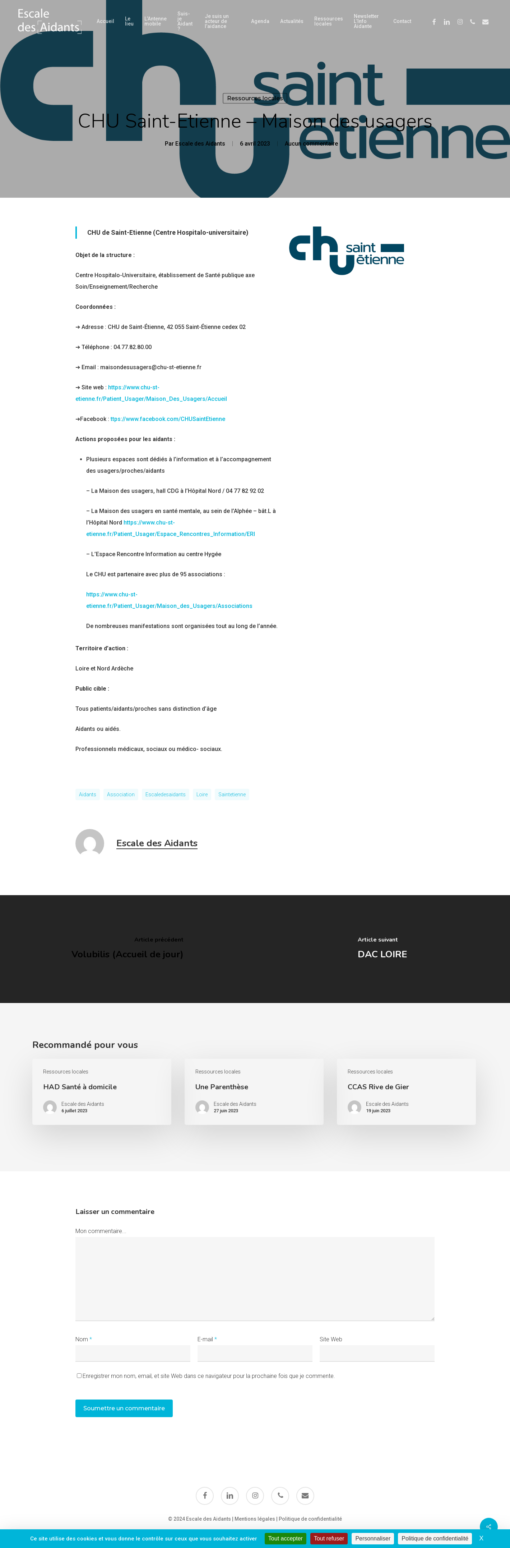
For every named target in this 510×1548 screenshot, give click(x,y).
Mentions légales (255, 1519)
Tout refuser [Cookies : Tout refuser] (329, 1538)
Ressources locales (255, 98)
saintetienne (232, 794)
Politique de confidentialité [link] (435, 1538)
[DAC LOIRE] (382, 949)
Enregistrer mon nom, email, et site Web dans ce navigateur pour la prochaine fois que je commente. (209, 1376)
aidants (87, 794)
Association (121, 794)
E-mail (207, 1339)
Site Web (331, 1339)
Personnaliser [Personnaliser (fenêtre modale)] (372, 1538)
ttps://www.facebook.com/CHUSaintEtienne (168, 419)
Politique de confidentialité (310, 1519)
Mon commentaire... (100, 1231)
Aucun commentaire (311, 143)
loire (202, 794)
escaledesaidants (165, 794)
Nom (83, 1339)
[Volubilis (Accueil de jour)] (127, 949)
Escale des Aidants (200, 143)
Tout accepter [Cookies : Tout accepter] (285, 1538)
